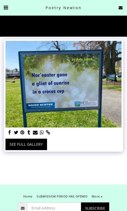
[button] (5, 7)
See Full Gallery (26, 144)
